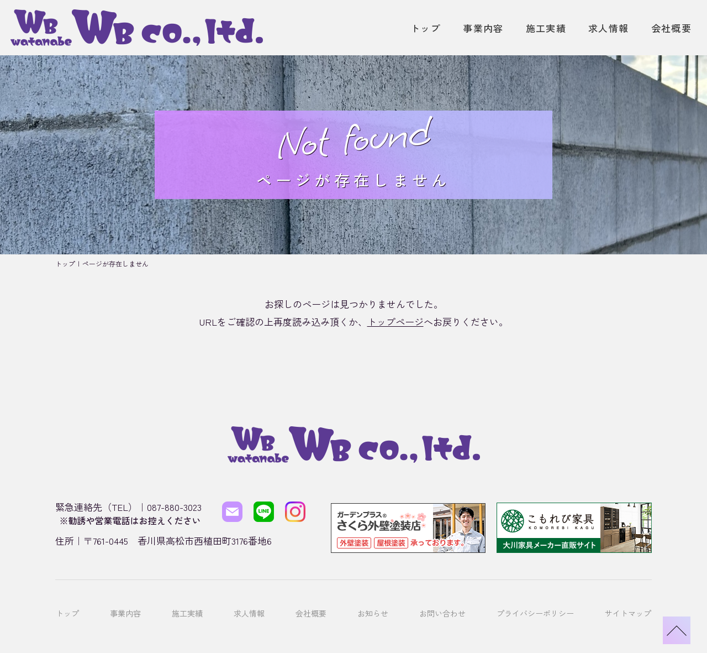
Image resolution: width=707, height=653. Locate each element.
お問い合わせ (442, 596)
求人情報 (608, 28)
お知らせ (372, 596)
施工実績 (546, 28)
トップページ (395, 321)
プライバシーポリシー (535, 596)
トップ (425, 28)
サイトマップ (628, 596)
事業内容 (483, 28)
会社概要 (671, 28)
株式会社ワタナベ (350, 630)
